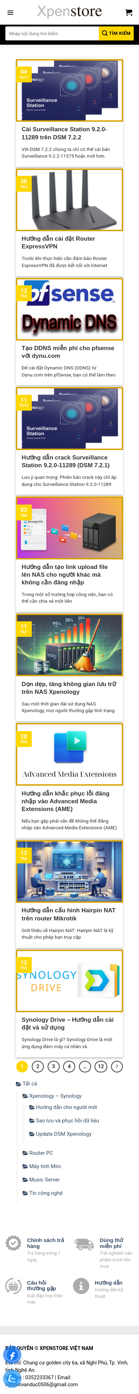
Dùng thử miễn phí (111, 1243)
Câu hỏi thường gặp (41, 1286)
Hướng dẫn (109, 1283)
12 (101, 1066)
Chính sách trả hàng (45, 1243)
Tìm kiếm (116, 33)
